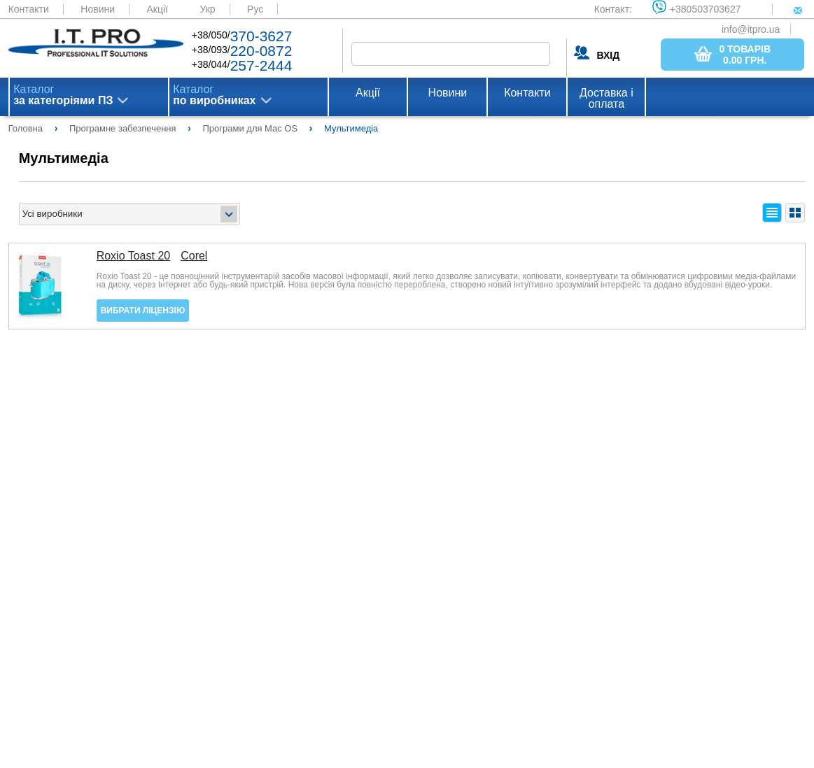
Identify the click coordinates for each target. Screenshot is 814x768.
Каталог (63, 95)
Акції (156, 9)
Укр (207, 9)
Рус (255, 9)
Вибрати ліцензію (143, 310)
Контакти (28, 9)
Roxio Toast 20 (134, 256)
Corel (194, 256)
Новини (97, 9)
